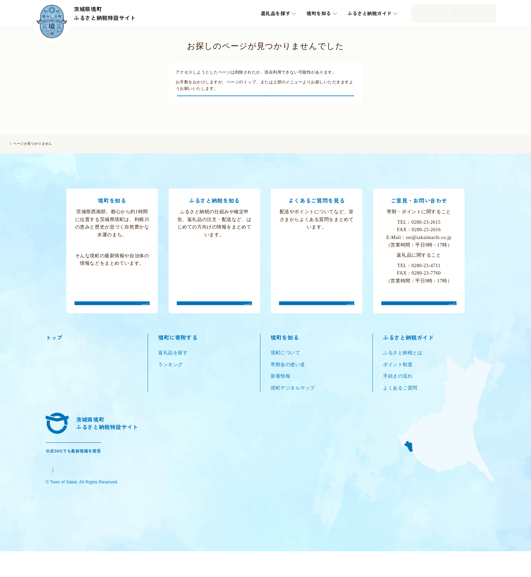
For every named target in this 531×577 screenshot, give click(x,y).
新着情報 (280, 391)
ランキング (170, 379)
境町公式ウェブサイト (70, 495)
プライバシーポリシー (127, 495)
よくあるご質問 (400, 403)
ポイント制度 (397, 379)
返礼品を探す (173, 368)
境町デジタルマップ (293, 403)
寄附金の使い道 (288, 379)
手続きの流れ (397, 391)
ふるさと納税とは (402, 368)
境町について (285, 368)
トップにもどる (265, 103)
